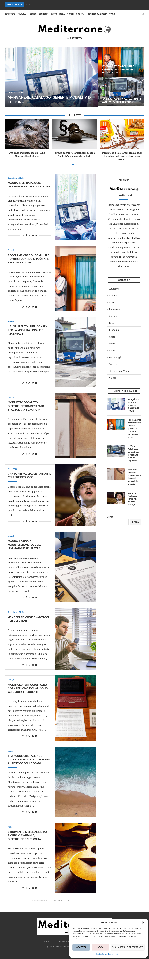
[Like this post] (23, 235)
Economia (43, 14)
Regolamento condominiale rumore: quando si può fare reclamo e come (117, 69)
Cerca (110, 516)
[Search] (142, 14)
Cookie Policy (101, 954)
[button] (143, 922)
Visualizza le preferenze (127, 947)
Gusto (54, 14)
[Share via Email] (36, 235)
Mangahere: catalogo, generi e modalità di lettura (133, 405)
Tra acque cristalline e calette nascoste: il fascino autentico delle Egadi (29, 759)
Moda (62, 14)
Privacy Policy (113, 954)
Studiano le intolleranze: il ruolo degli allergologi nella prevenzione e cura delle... (122, 156)
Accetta (81, 947)
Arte (111, 302)
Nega (100, 947)
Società (80, 14)
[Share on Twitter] (29, 235)
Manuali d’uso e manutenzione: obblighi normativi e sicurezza (25, 545)
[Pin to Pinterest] (33, 235)
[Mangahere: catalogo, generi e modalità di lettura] (51, 77)
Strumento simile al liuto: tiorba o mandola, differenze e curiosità (27, 835)
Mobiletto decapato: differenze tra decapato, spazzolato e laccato (26, 406)
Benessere (10, 14)
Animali (113, 295)
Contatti (47, 941)
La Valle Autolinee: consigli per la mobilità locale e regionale (28, 330)
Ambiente (114, 288)
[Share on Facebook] (26, 235)
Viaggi (112, 14)
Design (33, 14)
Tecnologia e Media (97, 14)
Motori (70, 14)
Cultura (21, 14)
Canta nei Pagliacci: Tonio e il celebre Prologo (132, 499)
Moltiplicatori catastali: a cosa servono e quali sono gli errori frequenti (28, 688)
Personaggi (115, 357)
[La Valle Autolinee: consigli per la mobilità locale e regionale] (121, 92)
